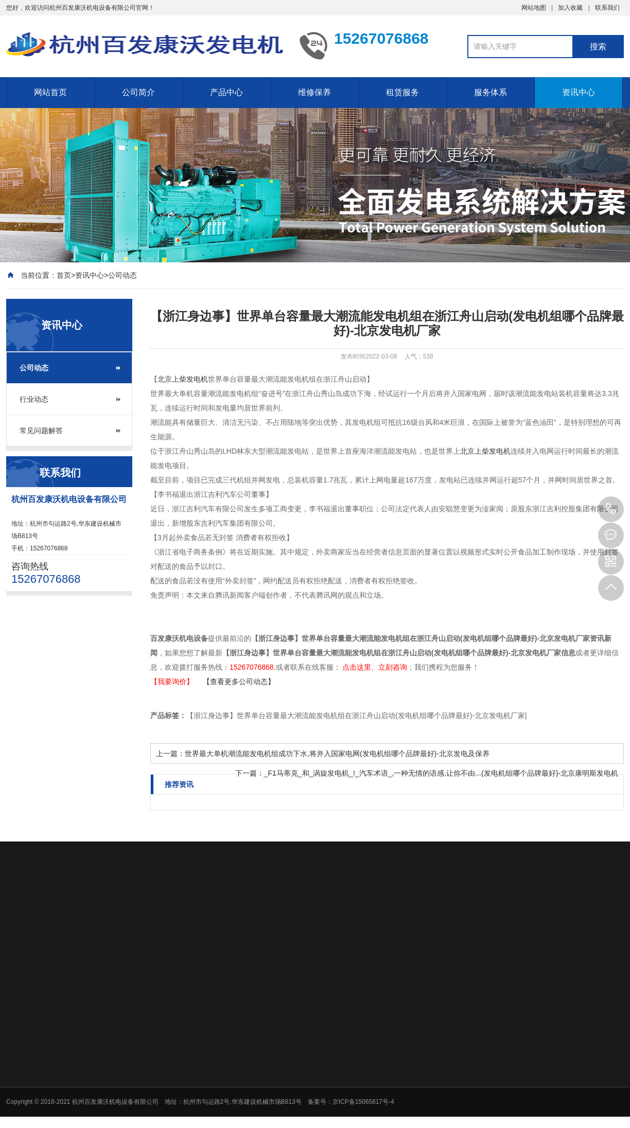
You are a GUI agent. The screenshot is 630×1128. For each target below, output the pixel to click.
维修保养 (314, 92)
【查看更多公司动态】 (239, 681)
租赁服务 (402, 92)
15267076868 (611, 509)
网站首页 (50, 92)
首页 (64, 275)
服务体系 (490, 92)
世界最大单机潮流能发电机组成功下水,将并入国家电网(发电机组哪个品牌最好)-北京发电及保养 (337, 753)
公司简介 (138, 92)
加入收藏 (570, 7)
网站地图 (533, 7)
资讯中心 (578, 92)
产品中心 (226, 92)
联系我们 (607, 7)
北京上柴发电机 (182, 379)
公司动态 (122, 275)
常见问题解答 (41, 430)
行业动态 (34, 399)
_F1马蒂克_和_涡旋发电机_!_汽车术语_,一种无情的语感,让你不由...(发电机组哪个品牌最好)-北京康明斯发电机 (441, 773)
